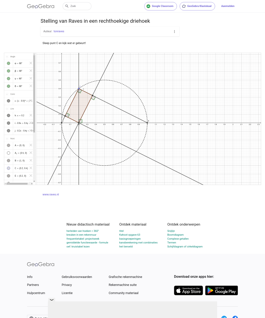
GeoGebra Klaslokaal (197, 6)
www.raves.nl (50, 194)
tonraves (59, 31)
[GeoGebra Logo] (40, 6)
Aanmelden (227, 6)
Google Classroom (159, 6)
